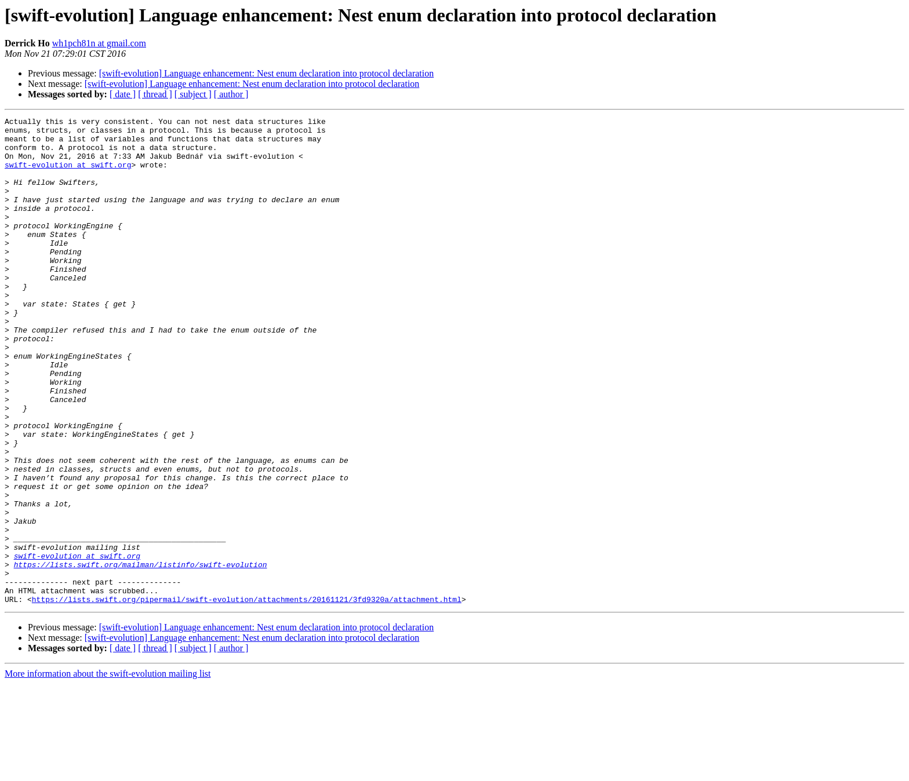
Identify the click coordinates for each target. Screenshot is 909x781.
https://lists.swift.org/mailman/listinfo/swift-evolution (140, 654)
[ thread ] (155, 94)
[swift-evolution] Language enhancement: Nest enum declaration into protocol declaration (266, 73)
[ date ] (123, 94)
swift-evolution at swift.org (68, 175)
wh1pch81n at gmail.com (99, 43)
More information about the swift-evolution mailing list (108, 771)
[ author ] (231, 94)
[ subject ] (193, 94)
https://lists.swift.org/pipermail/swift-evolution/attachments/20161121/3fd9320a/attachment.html (246, 696)
